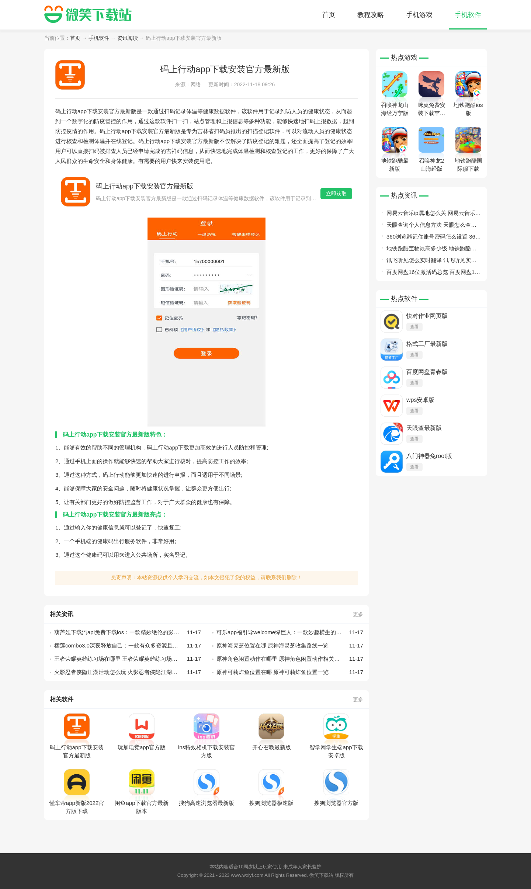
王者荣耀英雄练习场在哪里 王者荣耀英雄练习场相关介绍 (127, 659)
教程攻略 (370, 14)
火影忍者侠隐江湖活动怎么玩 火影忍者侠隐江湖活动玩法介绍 (127, 672)
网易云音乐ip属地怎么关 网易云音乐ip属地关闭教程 (433, 214)
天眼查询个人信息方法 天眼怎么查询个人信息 (431, 226)
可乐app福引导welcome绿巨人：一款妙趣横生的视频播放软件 (289, 632)
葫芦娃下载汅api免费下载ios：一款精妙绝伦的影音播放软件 (127, 632)
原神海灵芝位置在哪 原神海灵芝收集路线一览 (289, 645)
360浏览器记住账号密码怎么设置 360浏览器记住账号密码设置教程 (432, 238)
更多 (358, 614)
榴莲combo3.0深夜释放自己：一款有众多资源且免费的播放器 (127, 645)
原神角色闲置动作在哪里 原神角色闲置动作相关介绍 (289, 659)
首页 (328, 14)
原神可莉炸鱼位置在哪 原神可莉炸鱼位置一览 (289, 672)
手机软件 (468, 14)
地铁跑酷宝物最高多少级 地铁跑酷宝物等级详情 (431, 249)
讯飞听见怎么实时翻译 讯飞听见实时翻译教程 (431, 261)
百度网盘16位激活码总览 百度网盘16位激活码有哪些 (432, 273)
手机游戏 (419, 14)
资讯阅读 (127, 38)
